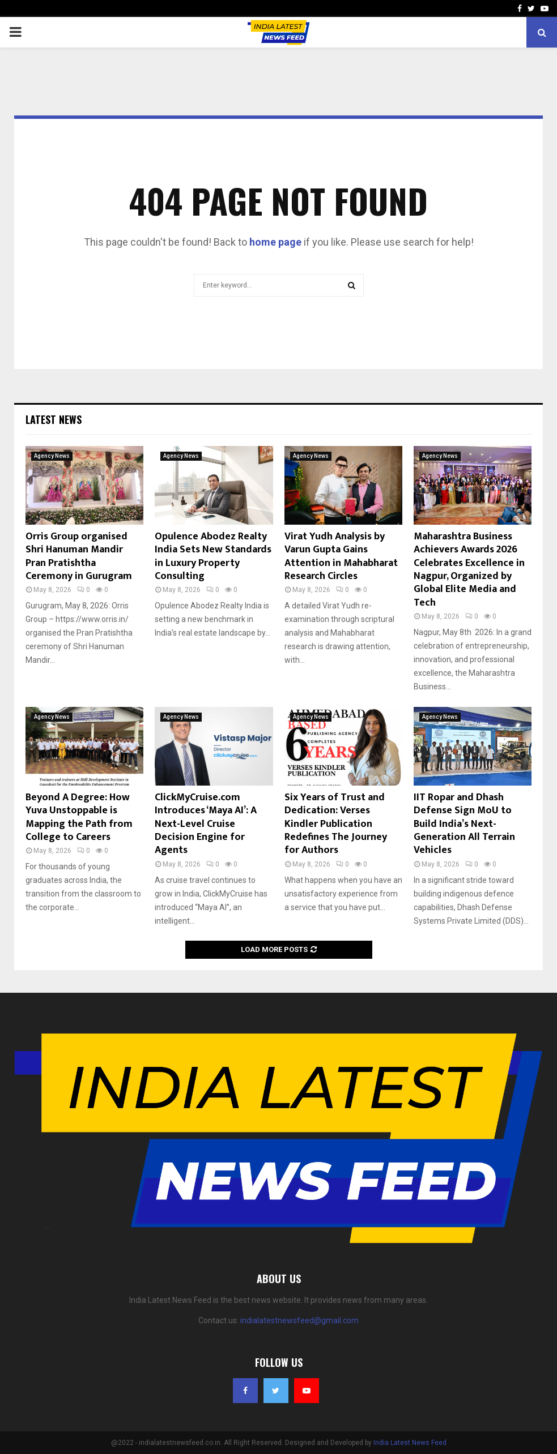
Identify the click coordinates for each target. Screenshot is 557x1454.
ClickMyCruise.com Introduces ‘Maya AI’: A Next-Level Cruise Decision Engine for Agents (206, 824)
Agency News (52, 456)
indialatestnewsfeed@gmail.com (299, 1320)
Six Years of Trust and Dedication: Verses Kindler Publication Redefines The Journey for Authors (335, 824)
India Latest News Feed (410, 1443)
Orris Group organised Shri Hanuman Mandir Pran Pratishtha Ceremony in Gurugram (78, 556)
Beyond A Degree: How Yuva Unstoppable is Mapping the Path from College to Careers (79, 817)
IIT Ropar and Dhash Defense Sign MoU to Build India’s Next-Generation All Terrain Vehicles (464, 824)
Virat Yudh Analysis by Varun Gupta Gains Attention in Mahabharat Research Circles (341, 556)
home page (275, 242)
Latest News (53, 419)
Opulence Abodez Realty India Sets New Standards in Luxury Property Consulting (213, 556)
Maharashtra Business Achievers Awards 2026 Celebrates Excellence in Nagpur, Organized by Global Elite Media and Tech (469, 569)
